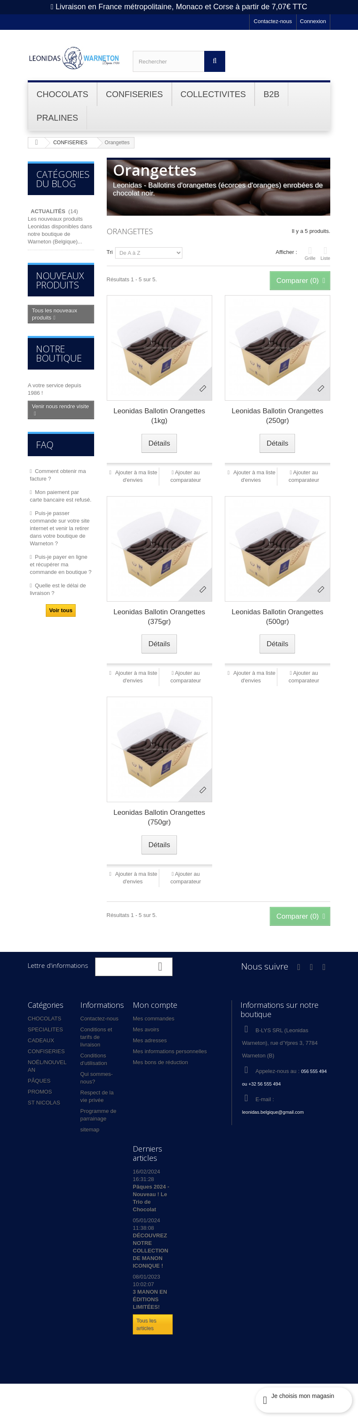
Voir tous (60, 610)
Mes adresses (150, 1040)
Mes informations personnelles (170, 1051)
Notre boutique (59, 353)
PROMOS (40, 1092)
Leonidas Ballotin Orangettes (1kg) (159, 416)
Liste (325, 253)
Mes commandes (153, 1018)
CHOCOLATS (44, 1018)
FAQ (44, 444)
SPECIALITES (45, 1029)
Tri (110, 252)
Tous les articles (146, 1324)
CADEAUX (41, 1040)
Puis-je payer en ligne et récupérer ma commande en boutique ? (61, 564)
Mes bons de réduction (160, 1062)
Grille (310, 253)
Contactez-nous (273, 21)
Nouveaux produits (60, 280)
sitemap (90, 1129)
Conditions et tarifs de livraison (96, 1037)
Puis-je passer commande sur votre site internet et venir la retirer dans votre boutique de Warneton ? (60, 528)
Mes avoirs (146, 1029)
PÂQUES (39, 1081)
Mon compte (155, 1005)
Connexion (313, 21)
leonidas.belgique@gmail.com (273, 1112)
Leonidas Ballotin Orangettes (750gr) (159, 817)
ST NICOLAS (44, 1102)
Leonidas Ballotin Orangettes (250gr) (277, 416)
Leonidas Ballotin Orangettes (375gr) (159, 617)
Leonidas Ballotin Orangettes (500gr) (277, 617)
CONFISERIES (46, 1051)
